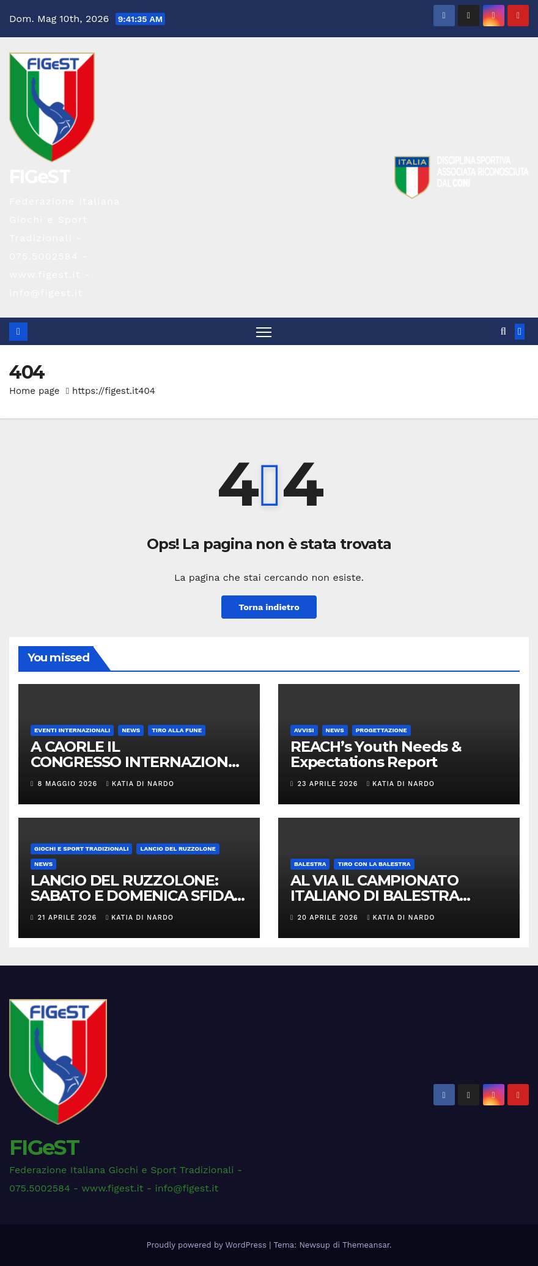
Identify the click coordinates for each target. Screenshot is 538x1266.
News (131, 730)
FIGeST (39, 177)
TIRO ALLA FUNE (177, 730)
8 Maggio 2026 (69, 784)
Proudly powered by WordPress (208, 1245)
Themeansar (365, 1245)
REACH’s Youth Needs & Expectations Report (376, 754)
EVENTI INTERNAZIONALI (72, 730)
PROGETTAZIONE (381, 730)
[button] (503, 331)
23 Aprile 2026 (329, 784)
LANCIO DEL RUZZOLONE (177, 848)
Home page (34, 390)
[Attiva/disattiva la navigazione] (264, 331)
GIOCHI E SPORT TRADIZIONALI (81, 848)
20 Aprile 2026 (329, 918)
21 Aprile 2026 (69, 918)
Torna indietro (269, 607)
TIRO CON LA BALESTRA (373, 863)
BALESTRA (310, 863)
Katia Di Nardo (140, 784)
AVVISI (304, 730)
